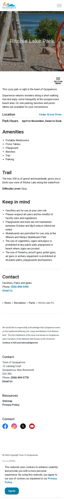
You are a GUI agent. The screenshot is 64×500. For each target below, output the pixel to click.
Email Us (7, 290)
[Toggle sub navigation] (58, 81)
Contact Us (7, 467)
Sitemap (7, 401)
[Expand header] (59, 5)
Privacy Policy (10, 404)
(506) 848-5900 (19, 286)
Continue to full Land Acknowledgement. (20, 343)
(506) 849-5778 (19, 377)
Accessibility (8, 461)
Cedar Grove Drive (50, 114)
